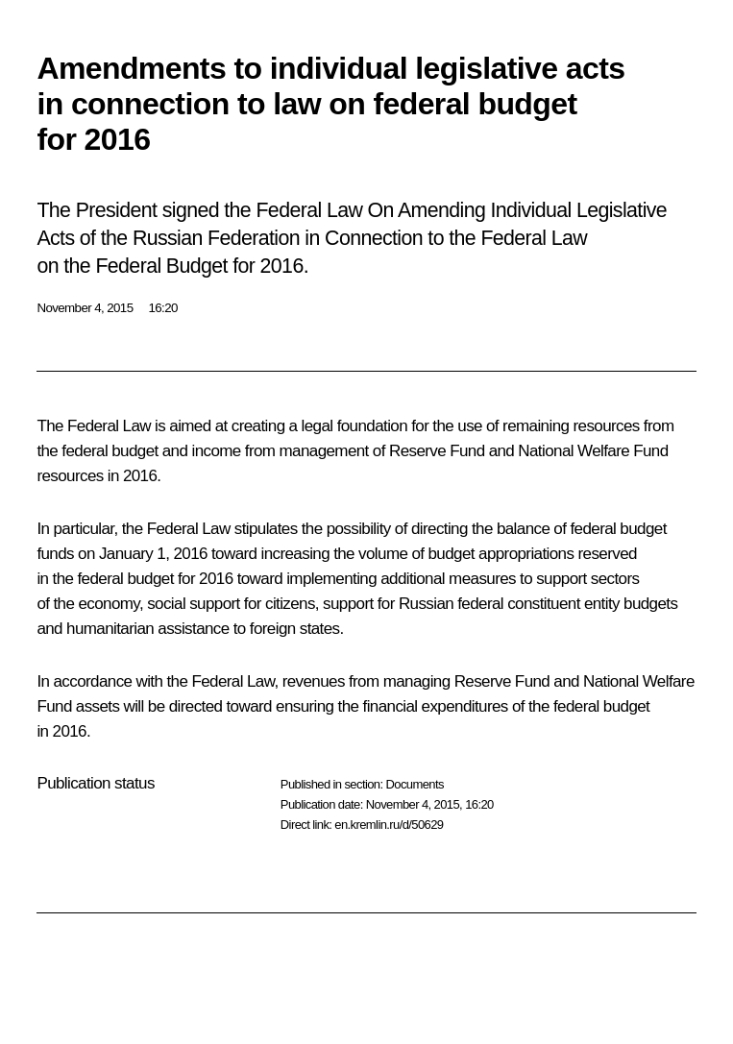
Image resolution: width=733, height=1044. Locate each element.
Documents (414, 784)
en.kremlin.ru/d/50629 (388, 824)
